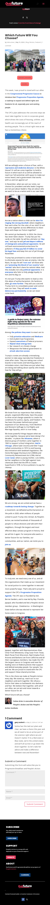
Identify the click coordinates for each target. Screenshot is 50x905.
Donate (11, 857)
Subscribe (12, 838)
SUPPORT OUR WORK (25, 77)
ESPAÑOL (25, 84)
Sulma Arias (10, 42)
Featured (38, 42)
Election (31, 42)
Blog (27, 42)
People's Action (11, 869)
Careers (25, 875)
